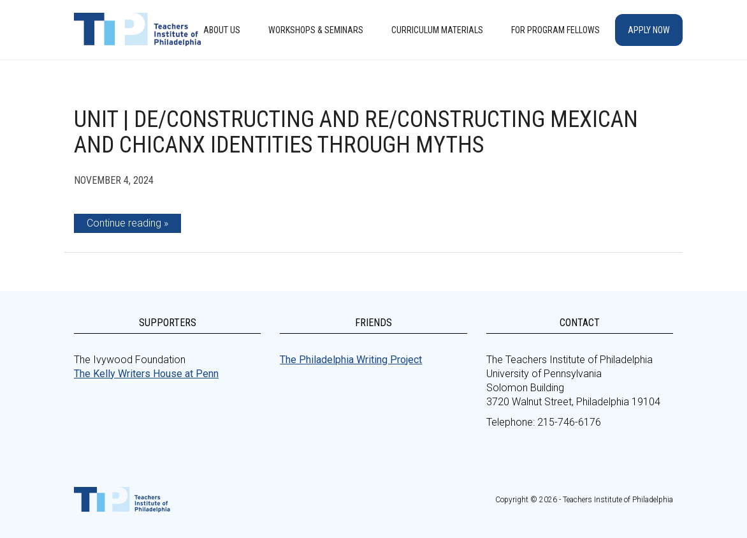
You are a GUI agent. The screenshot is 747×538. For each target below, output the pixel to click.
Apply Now (649, 30)
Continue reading (124, 223)
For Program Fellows (555, 30)
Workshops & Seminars (315, 30)
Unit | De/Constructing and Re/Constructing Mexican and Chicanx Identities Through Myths (356, 132)
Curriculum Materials (437, 30)
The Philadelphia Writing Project (351, 360)
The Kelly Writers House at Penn (146, 374)
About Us (221, 30)
